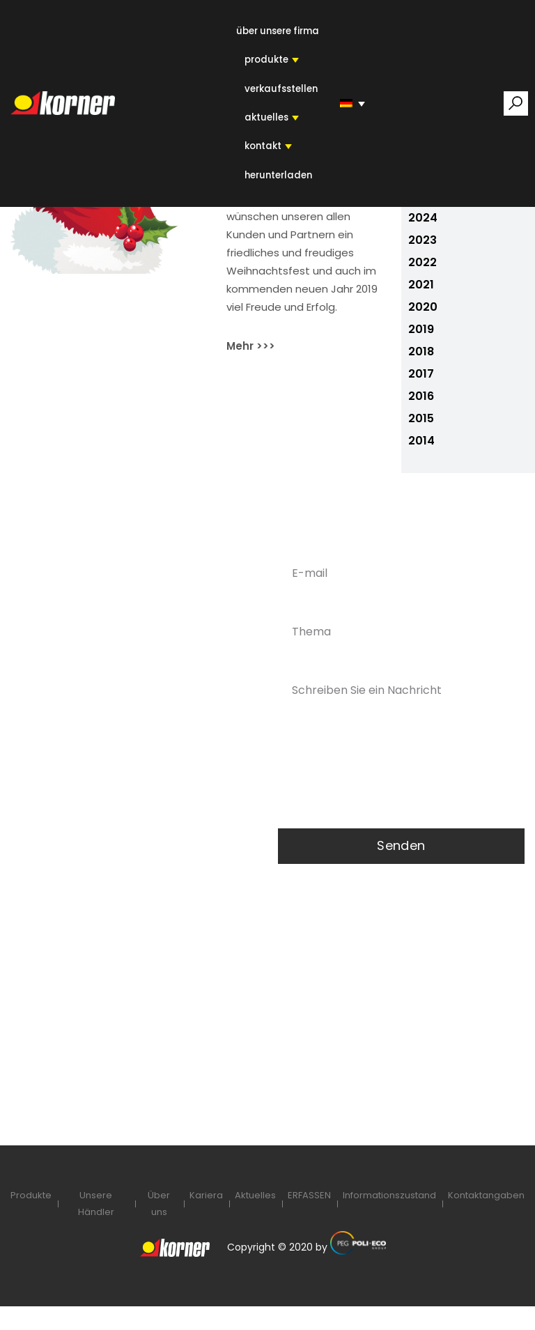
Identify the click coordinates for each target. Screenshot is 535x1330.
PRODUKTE (266, 61)
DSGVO (94, 1127)
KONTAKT (262, 148)
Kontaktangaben (486, 1218)
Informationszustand (389, 1218)
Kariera (206, 1218)
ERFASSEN (309, 1218)
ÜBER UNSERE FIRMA (277, 31)
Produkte (31, 1218)
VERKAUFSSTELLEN (279, 90)
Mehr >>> (250, 368)
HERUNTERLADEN (278, 178)
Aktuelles (255, 1218)
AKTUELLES (265, 119)
